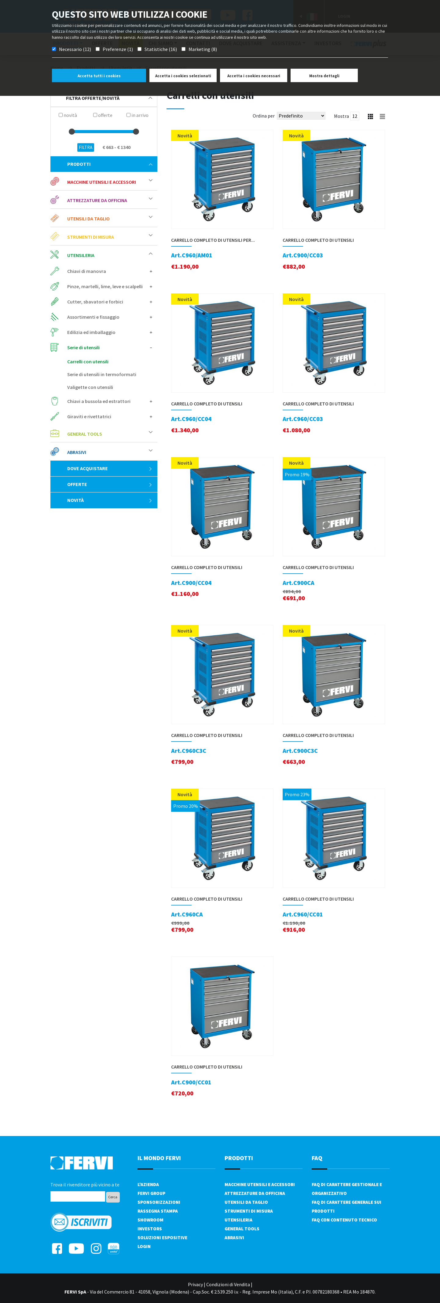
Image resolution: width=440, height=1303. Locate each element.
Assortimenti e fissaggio (93, 317)
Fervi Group (151, 1193)
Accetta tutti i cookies (99, 75)
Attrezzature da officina (97, 200)
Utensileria (80, 255)
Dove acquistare (109, 468)
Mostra (341, 116)
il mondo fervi (159, 1158)
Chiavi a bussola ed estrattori (98, 401)
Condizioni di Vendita (228, 1284)
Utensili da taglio (88, 219)
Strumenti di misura (90, 237)
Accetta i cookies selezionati (183, 75)
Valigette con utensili (90, 387)
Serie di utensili (83, 347)
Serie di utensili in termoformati (101, 374)
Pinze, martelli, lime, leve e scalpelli (105, 286)
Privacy (195, 1284)
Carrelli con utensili (87, 361)
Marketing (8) (203, 49)
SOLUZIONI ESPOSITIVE (162, 1237)
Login (144, 1246)
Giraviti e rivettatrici (89, 416)
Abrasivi (76, 452)
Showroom (150, 1220)
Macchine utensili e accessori (101, 182)
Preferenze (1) (118, 49)
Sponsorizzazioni (159, 1202)
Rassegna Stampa (158, 1211)
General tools (84, 434)
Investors (150, 1229)
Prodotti (109, 164)
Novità (109, 500)
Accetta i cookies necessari (253, 75)
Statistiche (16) (161, 49)
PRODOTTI (239, 1158)
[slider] (72, 132)
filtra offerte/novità (109, 98)
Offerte (109, 484)
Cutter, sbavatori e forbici (95, 302)
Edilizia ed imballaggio (91, 332)
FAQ (317, 1158)
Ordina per (264, 116)
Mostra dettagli (324, 75)
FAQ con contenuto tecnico (344, 1220)
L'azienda (148, 1184)
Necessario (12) (75, 49)
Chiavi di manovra (86, 271)
